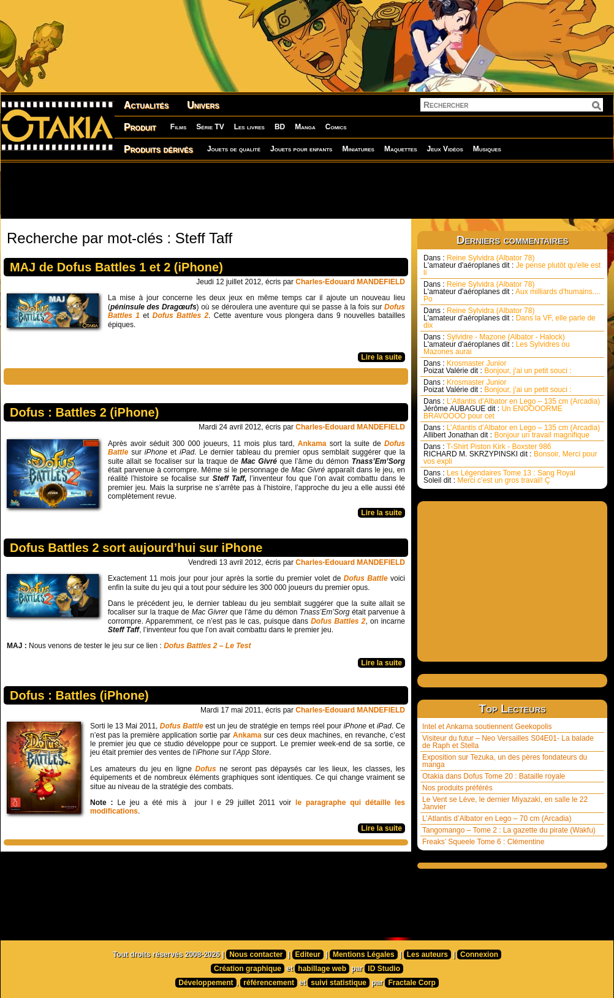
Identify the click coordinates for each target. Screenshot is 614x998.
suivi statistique (338, 982)
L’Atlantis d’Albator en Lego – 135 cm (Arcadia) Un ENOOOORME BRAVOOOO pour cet (511, 408)
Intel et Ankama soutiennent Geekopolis (486, 726)
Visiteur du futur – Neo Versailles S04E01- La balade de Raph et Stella (508, 742)
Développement (205, 982)
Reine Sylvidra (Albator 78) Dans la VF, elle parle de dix (509, 318)
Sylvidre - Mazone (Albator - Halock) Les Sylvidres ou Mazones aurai (496, 344)
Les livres (249, 127)
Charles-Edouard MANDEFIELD (350, 282)
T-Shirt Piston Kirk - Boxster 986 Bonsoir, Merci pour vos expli (510, 454)
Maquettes (400, 149)
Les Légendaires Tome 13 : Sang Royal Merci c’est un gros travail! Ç (499, 477)
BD (280, 127)
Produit (140, 127)
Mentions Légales (364, 954)
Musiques (487, 149)
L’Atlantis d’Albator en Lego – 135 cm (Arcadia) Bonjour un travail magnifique (511, 431)
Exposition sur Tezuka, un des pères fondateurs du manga (504, 761)
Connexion (479, 954)
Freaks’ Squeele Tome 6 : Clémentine (483, 841)
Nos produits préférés (457, 788)
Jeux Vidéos (444, 149)
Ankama (314, 443)
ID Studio (384, 968)
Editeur (307, 954)
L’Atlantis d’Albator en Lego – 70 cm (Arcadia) (496, 818)
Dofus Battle (181, 726)
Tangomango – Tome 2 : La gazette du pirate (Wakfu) (509, 830)
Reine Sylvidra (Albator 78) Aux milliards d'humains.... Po (512, 291)
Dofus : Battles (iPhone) (79, 695)
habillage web (322, 968)
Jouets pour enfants (301, 149)
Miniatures (358, 149)
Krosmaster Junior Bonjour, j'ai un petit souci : (497, 367)
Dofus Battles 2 (338, 621)
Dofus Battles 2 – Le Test (207, 645)
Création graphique (247, 968)
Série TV (210, 127)
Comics (336, 127)
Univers (203, 105)
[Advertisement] (307, 189)
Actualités (146, 105)
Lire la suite (381, 357)
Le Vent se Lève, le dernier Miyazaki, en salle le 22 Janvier (505, 803)
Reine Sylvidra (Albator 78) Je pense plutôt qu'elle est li (512, 265)
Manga (305, 127)
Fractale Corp (411, 982)
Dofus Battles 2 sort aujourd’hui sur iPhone (136, 547)
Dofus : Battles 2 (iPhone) (84, 412)
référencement (268, 982)
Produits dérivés (158, 149)
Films (178, 127)
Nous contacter (255, 954)
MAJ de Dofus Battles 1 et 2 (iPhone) (116, 267)
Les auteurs (427, 954)
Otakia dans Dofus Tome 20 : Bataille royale (493, 776)
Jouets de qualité (233, 149)
